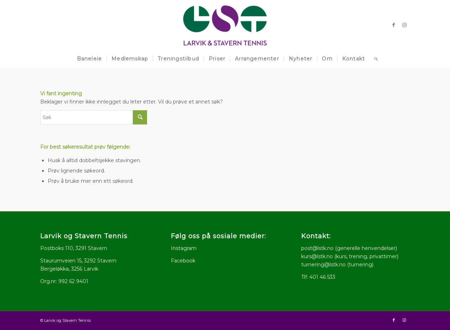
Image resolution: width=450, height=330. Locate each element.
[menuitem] (89, 59)
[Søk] (374, 59)
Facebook (183, 260)
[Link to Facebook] (393, 25)
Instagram (184, 248)
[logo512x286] (225, 25)
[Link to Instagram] (404, 25)
